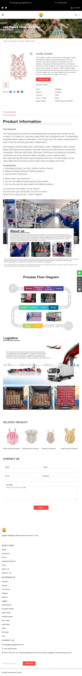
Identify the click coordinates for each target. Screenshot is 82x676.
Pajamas (5, 597)
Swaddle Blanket (8, 609)
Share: (5, 92)
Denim (4, 628)
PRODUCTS (6, 553)
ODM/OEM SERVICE (9, 561)
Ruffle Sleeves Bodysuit (11, 448)
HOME (4, 549)
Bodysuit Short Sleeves (30, 448)
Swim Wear (6, 620)
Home (5, 41)
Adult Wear (6, 624)
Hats (3, 636)
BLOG (4, 557)
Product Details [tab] (9, 112)
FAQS (4, 565)
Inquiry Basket (42, 84)
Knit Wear (5, 632)
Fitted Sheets (6, 605)
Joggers (4, 601)
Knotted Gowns (7, 616)
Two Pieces (6, 589)
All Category (13, 41)
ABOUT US (5, 569)
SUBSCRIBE (29, 663)
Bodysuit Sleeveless (49, 448)
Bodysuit (21, 41)
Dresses (4, 585)
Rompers (5, 581)
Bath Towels (6, 613)
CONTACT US (6, 573)
